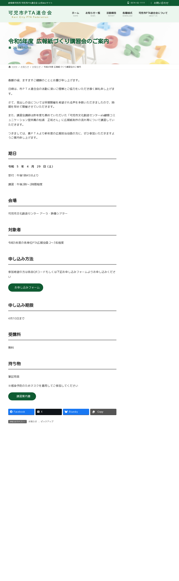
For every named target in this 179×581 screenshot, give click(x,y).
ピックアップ (47, 421)
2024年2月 (134, 207)
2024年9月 (134, 172)
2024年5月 (134, 193)
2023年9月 (134, 236)
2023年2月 (134, 271)
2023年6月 (134, 250)
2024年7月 (134, 186)
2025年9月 (134, 122)
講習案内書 (23, 396)
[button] (47, 515)
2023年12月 (135, 214)
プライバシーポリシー (106, 545)
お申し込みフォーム (27, 287)
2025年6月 (134, 136)
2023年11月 (135, 222)
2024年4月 (134, 200)
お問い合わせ (159, 3)
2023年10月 (135, 229)
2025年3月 (134, 151)
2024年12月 (135, 158)
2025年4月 (134, 144)
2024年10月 (135, 165)
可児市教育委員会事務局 (75, 545)
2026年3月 (134, 108)
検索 (162, 560)
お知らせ (32, 421)
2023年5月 (134, 257)
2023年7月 (134, 243)
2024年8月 (134, 179)
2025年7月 (134, 129)
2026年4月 (134, 101)
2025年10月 (135, 115)
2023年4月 (134, 264)
